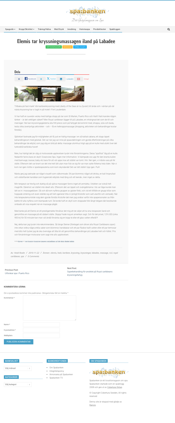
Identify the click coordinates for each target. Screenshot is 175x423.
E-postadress (10, 330)
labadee (67, 241)
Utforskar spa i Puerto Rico (17, 273)
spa (26, 241)
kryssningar (37, 241)
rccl (57, 241)
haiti (59, 241)
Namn (7, 324)
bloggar (20, 241)
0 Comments (33, 256)
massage (43, 241)
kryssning (30, 241)
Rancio (92, 405)
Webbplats (8, 335)
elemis (62, 241)
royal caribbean (51, 241)
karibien (72, 241)
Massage (67, 47)
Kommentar (9, 298)
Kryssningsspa (54, 47)
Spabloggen (80, 47)
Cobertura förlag (114, 387)
